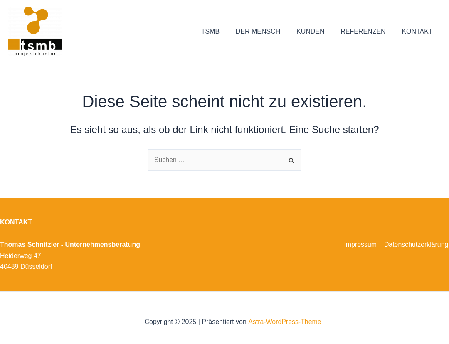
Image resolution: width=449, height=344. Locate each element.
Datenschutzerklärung (416, 244)
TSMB (223, 31)
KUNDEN (317, 31)
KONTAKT (418, 31)
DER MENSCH (267, 31)
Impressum (361, 244)
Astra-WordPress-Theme (284, 321)
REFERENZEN (367, 31)
